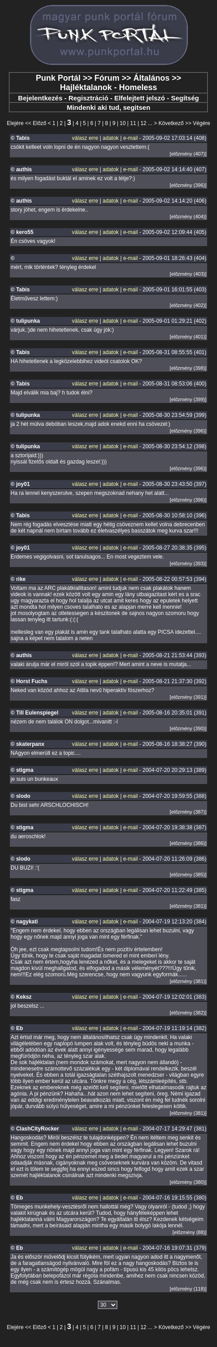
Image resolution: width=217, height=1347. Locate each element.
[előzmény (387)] (188, 811)
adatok (110, 138)
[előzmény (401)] (188, 336)
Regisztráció (88, 98)
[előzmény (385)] (188, 874)
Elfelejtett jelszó (139, 98)
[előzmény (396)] (188, 185)
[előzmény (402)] (188, 305)
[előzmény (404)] (188, 216)
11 (133, 123)
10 (123, 123)
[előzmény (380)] (188, 1182)
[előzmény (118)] (188, 1288)
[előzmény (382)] (188, 1012)
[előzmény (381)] (188, 906)
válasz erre (85, 138)
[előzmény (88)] (189, 1232)
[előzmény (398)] (188, 368)
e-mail (130, 138)
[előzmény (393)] (188, 563)
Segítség (185, 98)
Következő (170, 123)
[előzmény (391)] (188, 697)
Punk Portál (58, 78)
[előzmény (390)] (188, 728)
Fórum (106, 78)
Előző (39, 123)
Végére (201, 123)
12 (143, 123)
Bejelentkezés (40, 98)
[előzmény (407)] (188, 153)
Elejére (15, 123)
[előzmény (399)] (188, 399)
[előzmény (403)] (188, 274)
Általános (151, 78)
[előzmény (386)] (188, 843)
